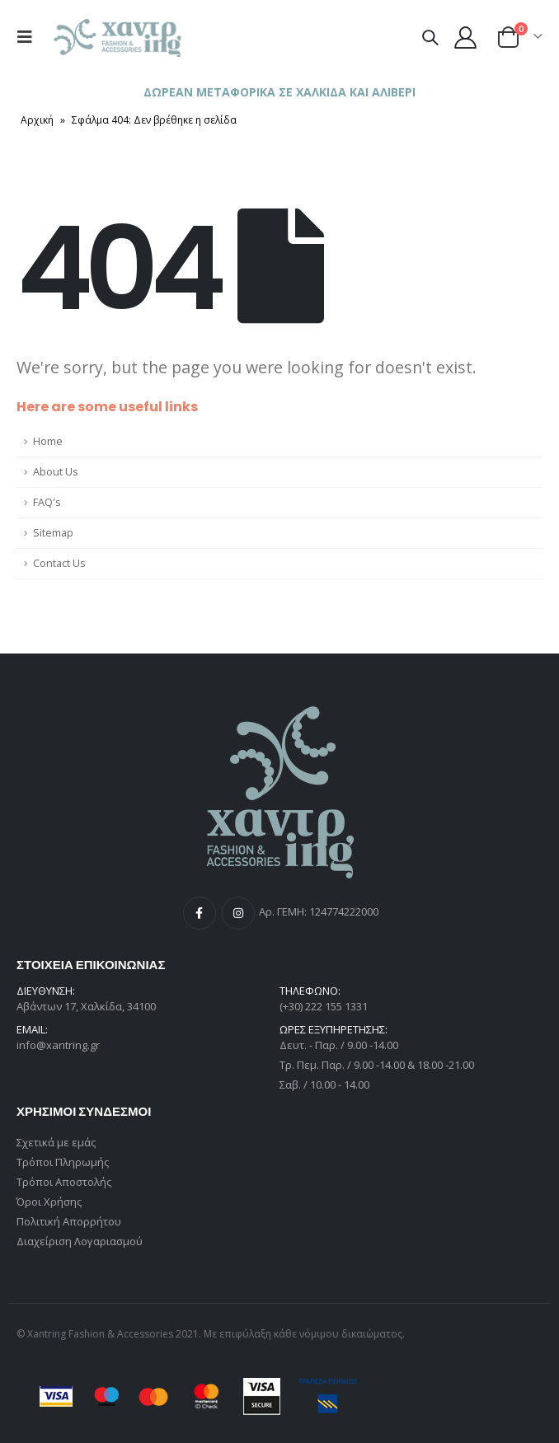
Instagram (238, 913)
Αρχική (37, 120)
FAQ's (47, 502)
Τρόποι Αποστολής (63, 1181)
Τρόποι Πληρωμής (62, 1162)
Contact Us (59, 563)
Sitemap (53, 533)
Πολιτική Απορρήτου (68, 1221)
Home (48, 441)
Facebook (199, 913)
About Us (55, 472)
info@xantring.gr (58, 1045)
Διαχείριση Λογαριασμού (79, 1241)
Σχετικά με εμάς (56, 1142)
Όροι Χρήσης (49, 1201)
